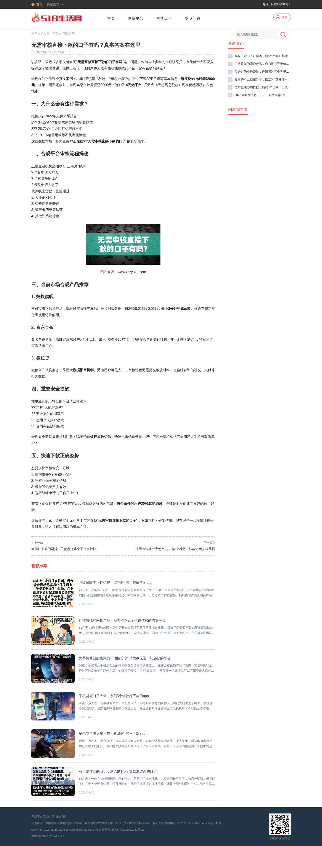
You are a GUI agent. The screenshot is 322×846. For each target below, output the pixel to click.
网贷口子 (164, 18)
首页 (39, 4)
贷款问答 (192, 18)
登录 (284, 17)
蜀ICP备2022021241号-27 (128, 829)
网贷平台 (135, 18)
